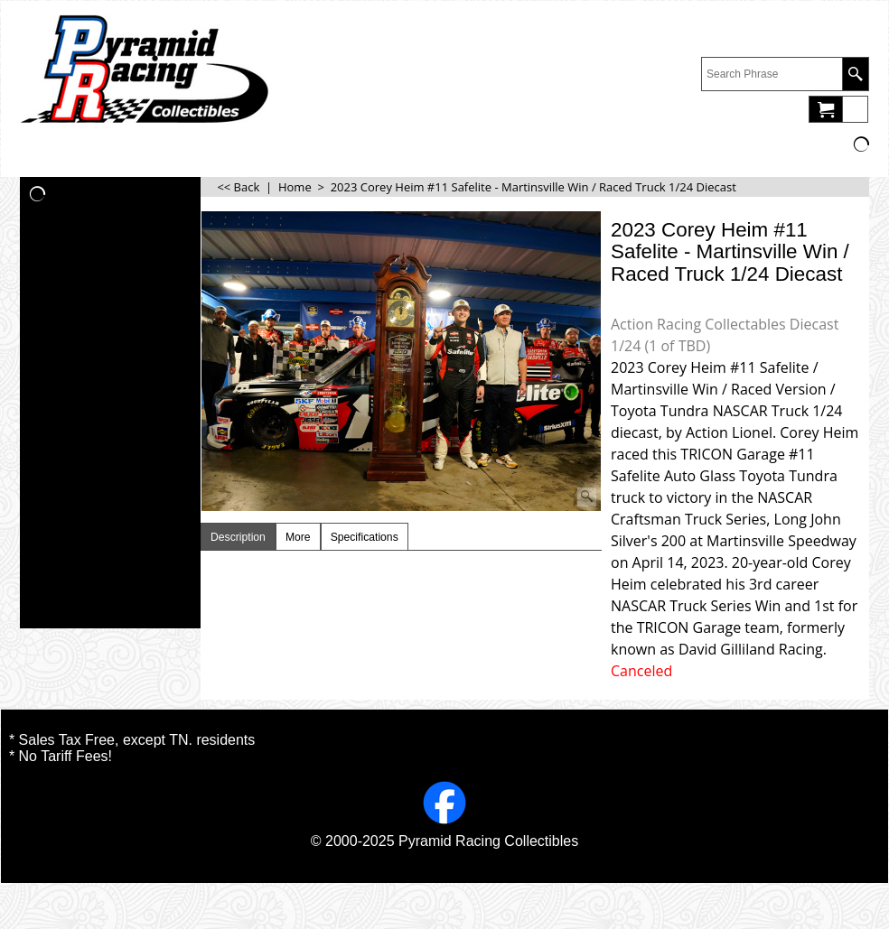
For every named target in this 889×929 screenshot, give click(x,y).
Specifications (364, 537)
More (298, 537)
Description (238, 537)
